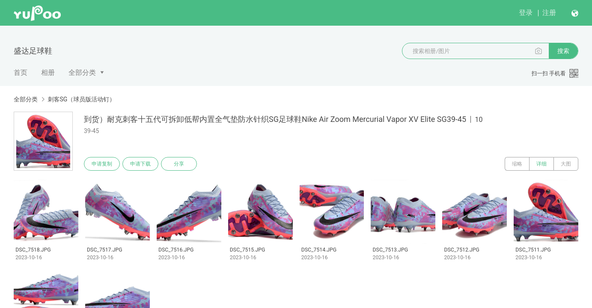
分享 (179, 164)
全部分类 (82, 72)
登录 (526, 13)
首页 (20, 72)
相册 (48, 72)
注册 (549, 13)
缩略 (517, 164)
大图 (566, 164)
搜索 (563, 50)
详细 (541, 164)
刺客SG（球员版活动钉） (81, 99)
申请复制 (102, 164)
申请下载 (140, 164)
